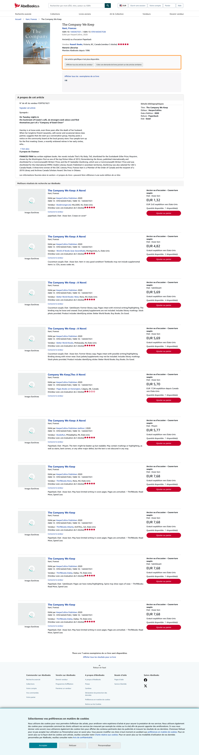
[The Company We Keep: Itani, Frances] (36, 24)
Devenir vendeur (177, 14)
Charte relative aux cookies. (107, 734)
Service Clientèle (120, 684)
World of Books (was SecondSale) (71, 251)
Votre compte (155, 5)
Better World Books (65, 343)
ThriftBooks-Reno (64, 481)
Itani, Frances (31, 19)
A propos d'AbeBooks (93, 680)
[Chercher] (108, 5)
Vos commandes (32, 693)
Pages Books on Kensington (68, 389)
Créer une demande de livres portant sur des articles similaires (119, 65)
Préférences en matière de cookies (97, 700)
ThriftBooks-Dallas (65, 573)
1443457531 (75, 32)
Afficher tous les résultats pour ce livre (99, 657)
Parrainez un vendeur (63, 688)
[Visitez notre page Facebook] (145, 680)
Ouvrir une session (137, 5)
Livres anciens (85, 14)
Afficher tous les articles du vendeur (79, 65)
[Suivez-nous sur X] (145, 686)
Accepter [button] (43, 745)
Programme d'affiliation (64, 684)
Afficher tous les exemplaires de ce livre (82, 76)
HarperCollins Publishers (66, 198)
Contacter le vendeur (55, 212)
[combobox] (76, 5)
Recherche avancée (23, 14)
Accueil (18, 19)
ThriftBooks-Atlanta (65, 527)
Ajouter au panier (163, 213)
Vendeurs (147, 14)
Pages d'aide (119, 680)
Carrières (88, 688)
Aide (179, 5)
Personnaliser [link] (104, 745)
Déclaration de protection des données (96, 694)
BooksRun (61, 435)
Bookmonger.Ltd (64, 205)
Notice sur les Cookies (93, 704)
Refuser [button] (72, 745)
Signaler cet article (27, 108)
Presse (87, 684)
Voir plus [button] (25, 149)
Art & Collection (117, 14)
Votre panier (30, 697)
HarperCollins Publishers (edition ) (71, 428)
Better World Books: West (68, 297)
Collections (55, 14)
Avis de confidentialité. (83, 737)
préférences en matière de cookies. (162, 732)
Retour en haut (99, 667)
